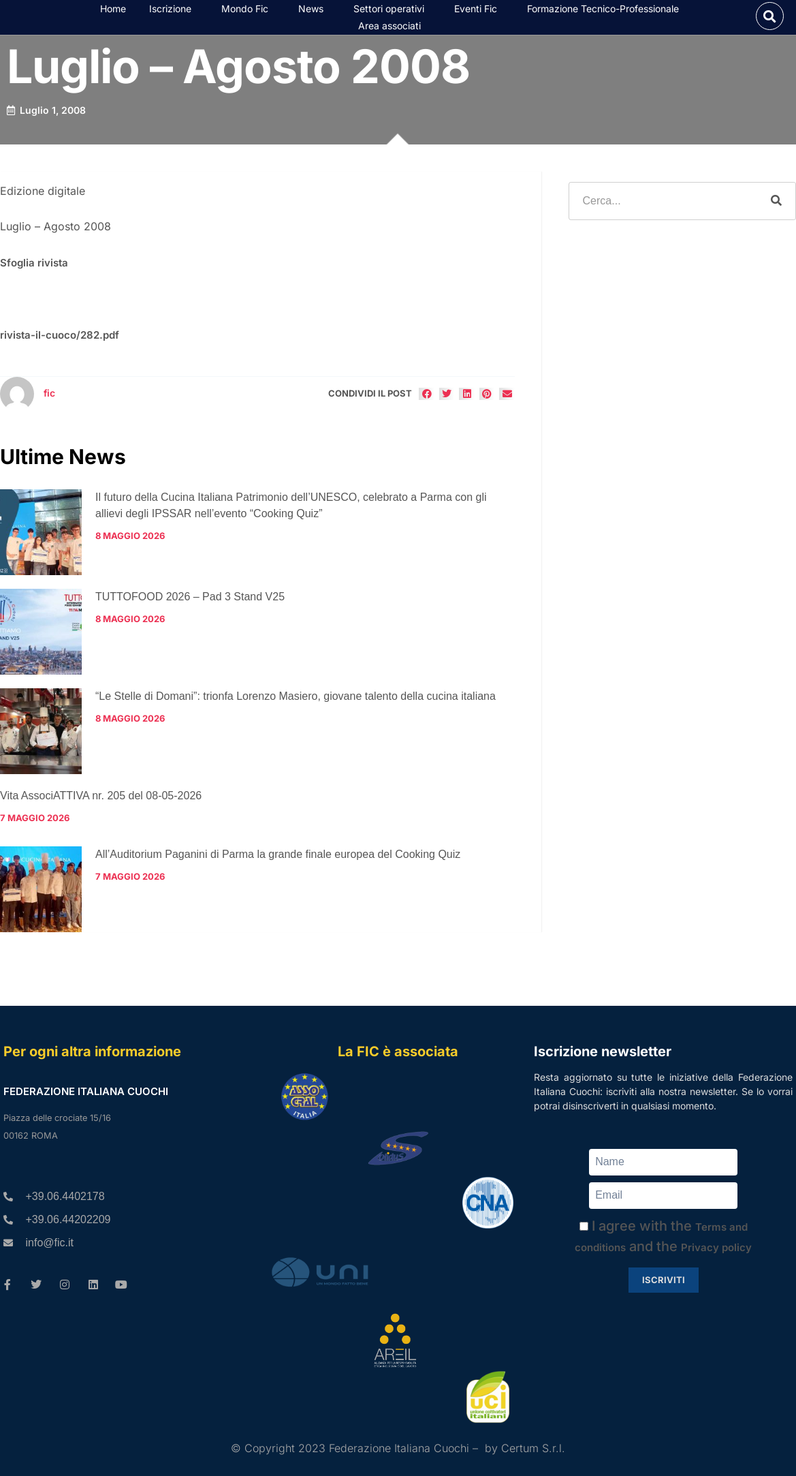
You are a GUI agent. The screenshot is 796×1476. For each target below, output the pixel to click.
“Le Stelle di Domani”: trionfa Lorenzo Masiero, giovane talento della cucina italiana (295, 704)
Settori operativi (392, 13)
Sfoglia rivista (34, 271)
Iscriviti (663, 1279)
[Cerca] (776, 209)
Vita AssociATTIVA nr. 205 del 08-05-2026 (101, 804)
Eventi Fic (479, 13)
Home (113, 12)
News (314, 13)
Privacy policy (716, 1247)
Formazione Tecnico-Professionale (606, 13)
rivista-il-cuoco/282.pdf (59, 343)
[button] (770, 21)
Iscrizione (173, 13)
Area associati (393, 30)
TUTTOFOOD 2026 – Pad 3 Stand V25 (190, 605)
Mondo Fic (248, 13)
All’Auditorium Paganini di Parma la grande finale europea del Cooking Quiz (277, 863)
